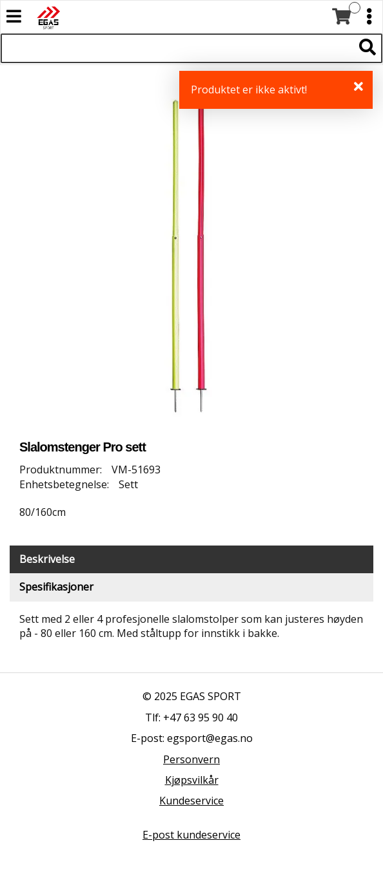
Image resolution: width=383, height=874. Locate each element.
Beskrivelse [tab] (47, 559)
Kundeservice (191, 800)
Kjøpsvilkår (192, 780)
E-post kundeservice (191, 835)
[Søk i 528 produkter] (177, 48)
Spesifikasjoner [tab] (56, 587)
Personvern (191, 759)
